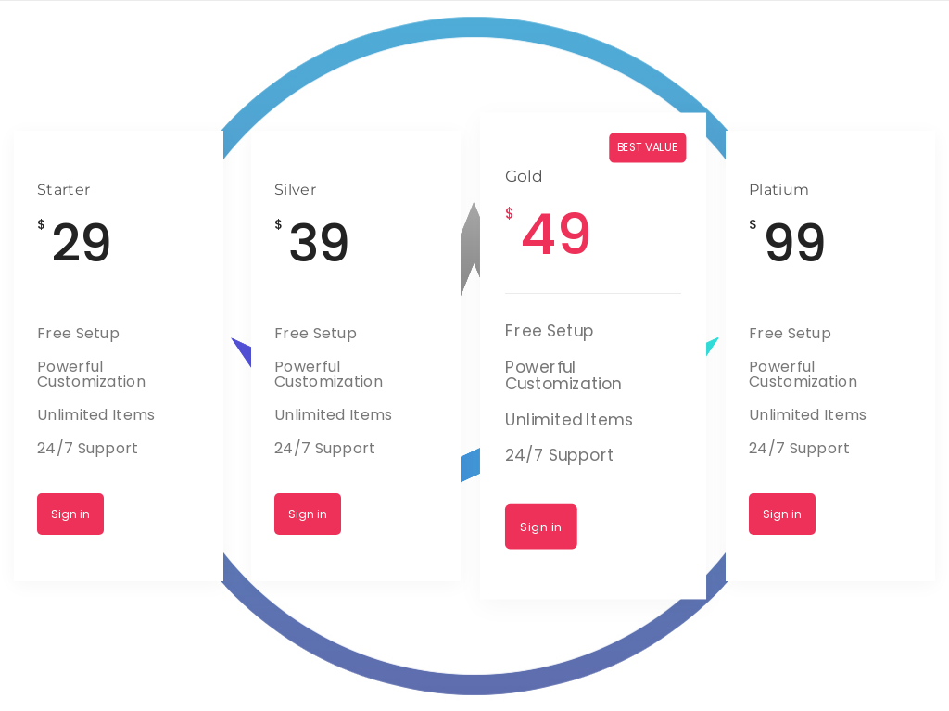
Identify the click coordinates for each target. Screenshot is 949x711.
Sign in (70, 514)
